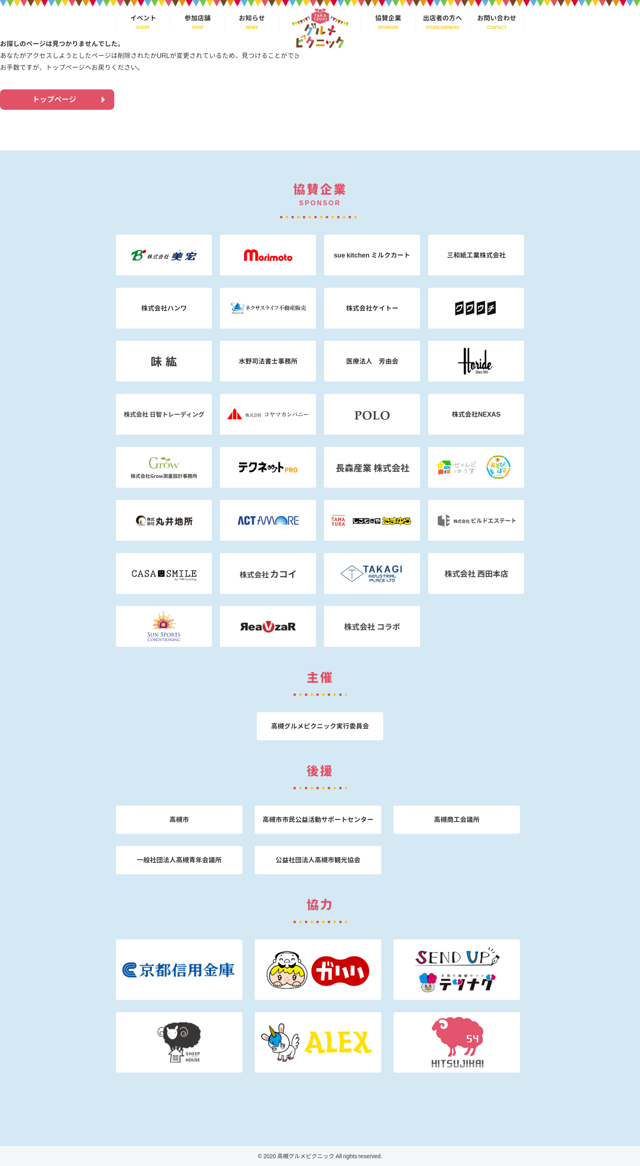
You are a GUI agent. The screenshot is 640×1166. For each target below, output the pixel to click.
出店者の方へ (442, 18)
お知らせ (252, 18)
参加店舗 (197, 18)
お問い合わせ (496, 18)
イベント (143, 18)
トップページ (54, 99)
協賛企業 (388, 18)
